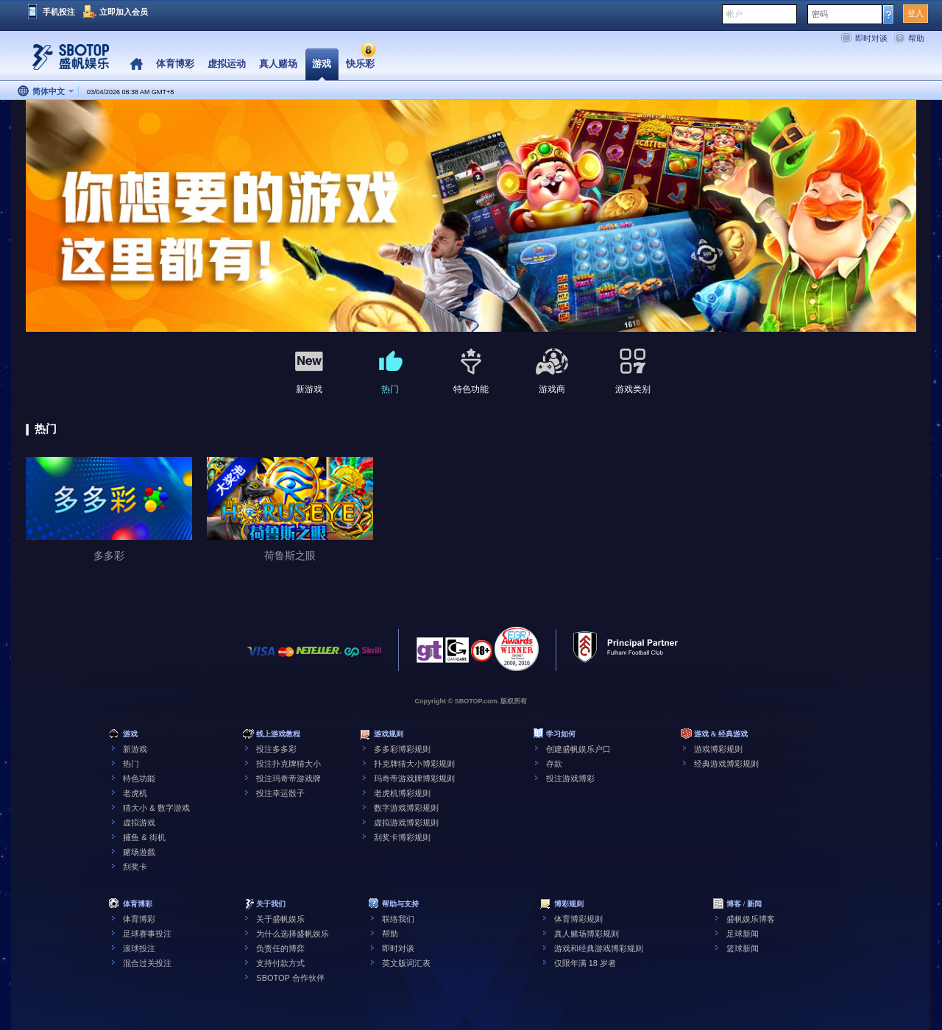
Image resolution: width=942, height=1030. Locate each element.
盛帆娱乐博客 (750, 918)
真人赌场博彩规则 (586, 933)
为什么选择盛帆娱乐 (292, 933)
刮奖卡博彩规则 (402, 837)
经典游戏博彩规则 (726, 763)
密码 (820, 14)
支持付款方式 (280, 963)
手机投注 (59, 11)
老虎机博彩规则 (402, 793)
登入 (915, 13)
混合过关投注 (147, 963)
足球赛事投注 (147, 933)
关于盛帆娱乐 (280, 918)
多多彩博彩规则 (402, 749)
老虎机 (135, 793)
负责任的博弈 (280, 948)
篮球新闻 (742, 948)
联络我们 (398, 918)
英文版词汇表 (406, 963)
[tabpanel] (471, 216)
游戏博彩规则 (718, 749)
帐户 (734, 14)
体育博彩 (139, 918)
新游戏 (135, 749)
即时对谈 (871, 38)
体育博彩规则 (578, 918)
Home (136, 64)
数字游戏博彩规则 (406, 807)
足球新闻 (742, 933)
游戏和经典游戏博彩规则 (598, 948)
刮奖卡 (135, 866)
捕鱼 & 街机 (144, 837)
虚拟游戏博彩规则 (406, 822)
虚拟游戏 (139, 822)
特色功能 (139, 778)
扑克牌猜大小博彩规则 (414, 763)
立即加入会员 (123, 11)
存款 (554, 763)
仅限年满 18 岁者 (585, 963)
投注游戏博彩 (570, 778)
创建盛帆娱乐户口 (578, 749)
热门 (131, 763)
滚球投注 (139, 948)
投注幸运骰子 (280, 793)
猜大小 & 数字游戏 (156, 807)
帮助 (916, 38)
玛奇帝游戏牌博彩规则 (414, 778)
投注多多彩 (276, 749)
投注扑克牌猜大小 (288, 763)
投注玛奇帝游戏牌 (288, 778)
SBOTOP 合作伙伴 (290, 977)
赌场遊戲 (139, 852)
